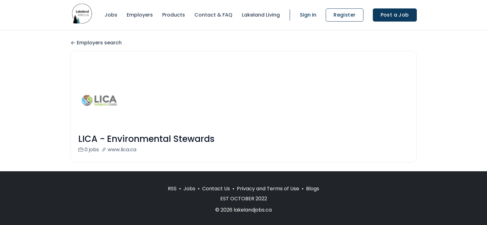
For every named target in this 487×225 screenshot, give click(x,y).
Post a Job (395, 14)
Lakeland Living (261, 14)
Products (173, 14)
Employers (140, 14)
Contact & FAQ (213, 14)
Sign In (308, 14)
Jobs (111, 14)
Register (344, 14)
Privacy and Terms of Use (268, 188)
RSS (172, 188)
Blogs (312, 188)
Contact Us (216, 188)
